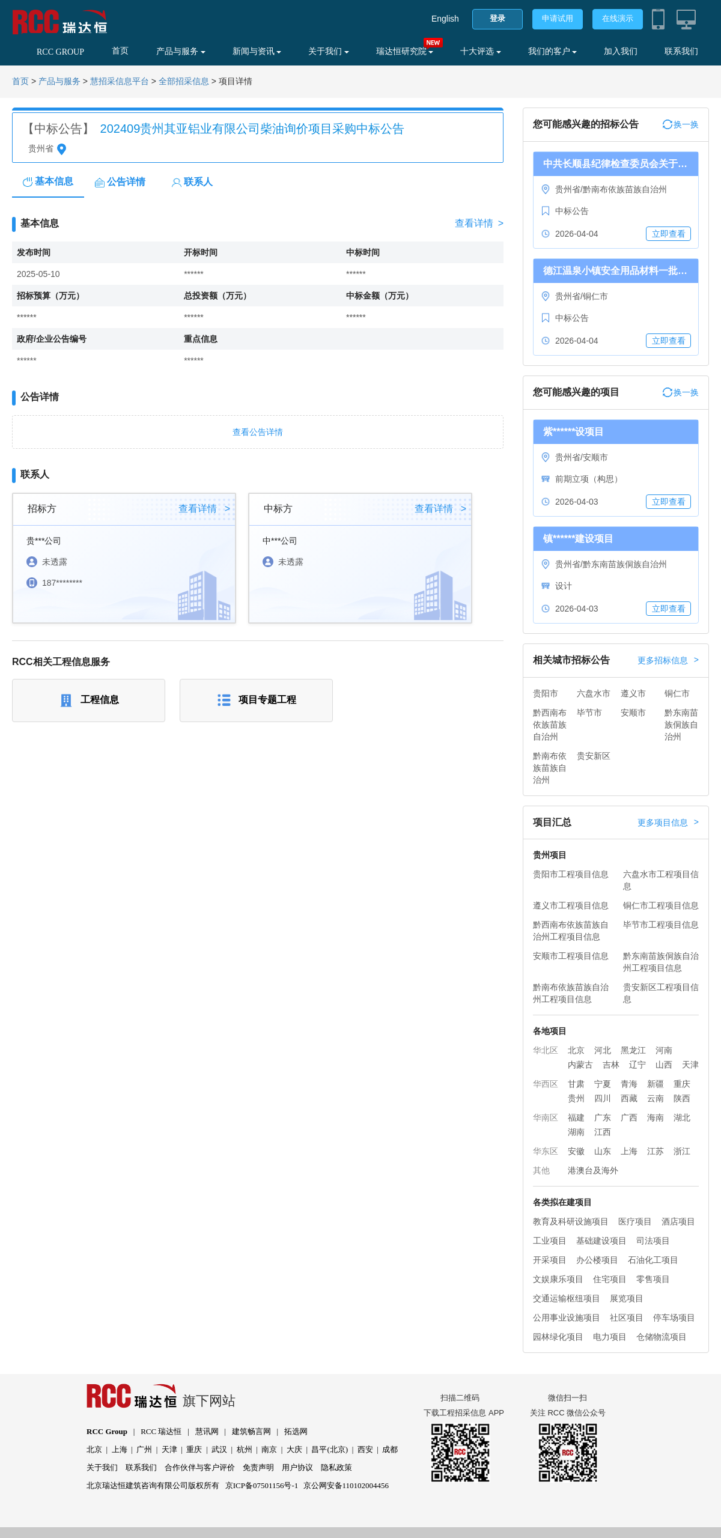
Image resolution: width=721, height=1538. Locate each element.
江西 (602, 1132)
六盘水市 (593, 693)
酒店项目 (678, 1221)
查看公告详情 (258, 432)
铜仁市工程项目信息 (661, 905)
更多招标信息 (668, 660)
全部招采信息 (184, 81)
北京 (576, 1050)
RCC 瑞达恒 (161, 1431)
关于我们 (328, 51)
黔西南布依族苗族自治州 (550, 724)
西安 (365, 1449)
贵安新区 (593, 756)
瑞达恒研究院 (405, 51)
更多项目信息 (668, 822)
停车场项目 (674, 1317)
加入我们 (620, 51)
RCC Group (107, 1431)
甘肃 (576, 1084)
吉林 (611, 1064)
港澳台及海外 (593, 1170)
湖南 (576, 1132)
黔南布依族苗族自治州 (550, 768)
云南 (655, 1098)
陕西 (682, 1098)
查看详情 (479, 223)
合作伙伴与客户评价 (200, 1467)
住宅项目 (610, 1279)
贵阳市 (545, 693)
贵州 (576, 1098)
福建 (576, 1117)
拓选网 (296, 1431)
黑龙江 (633, 1050)
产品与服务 (180, 51)
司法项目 (653, 1240)
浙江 (682, 1151)
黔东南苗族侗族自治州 (681, 724)
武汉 (219, 1449)
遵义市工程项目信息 (571, 905)
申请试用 (557, 18)
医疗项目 (635, 1221)
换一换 (681, 124)
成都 (390, 1449)
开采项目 (550, 1260)
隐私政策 (336, 1467)
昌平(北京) (329, 1449)
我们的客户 (552, 51)
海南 (655, 1117)
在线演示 (617, 18)
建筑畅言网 (251, 1431)
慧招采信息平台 (119, 81)
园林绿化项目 (558, 1337)
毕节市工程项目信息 (661, 924)
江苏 (655, 1151)
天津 (690, 1064)
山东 (602, 1151)
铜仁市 (677, 693)
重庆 (682, 1084)
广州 (144, 1449)
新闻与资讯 (257, 51)
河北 (602, 1050)
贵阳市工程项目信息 (571, 874)
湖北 (682, 1117)
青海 (629, 1084)
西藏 (629, 1098)
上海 (629, 1151)
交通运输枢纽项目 (566, 1298)
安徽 (576, 1151)
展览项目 (626, 1298)
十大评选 (480, 51)
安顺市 (633, 712)
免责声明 (258, 1467)
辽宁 (637, 1064)
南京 (269, 1449)
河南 (664, 1050)
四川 (602, 1098)
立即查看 (669, 234)
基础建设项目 (601, 1240)
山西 (664, 1064)
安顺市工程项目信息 (571, 956)
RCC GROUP (60, 51)
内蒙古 (580, 1064)
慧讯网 (207, 1431)
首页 (120, 50)
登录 (497, 18)
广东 (602, 1117)
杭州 (244, 1449)
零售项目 (653, 1279)
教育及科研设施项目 (571, 1221)
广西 (629, 1117)
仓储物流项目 (661, 1337)
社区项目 (626, 1317)
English (445, 18)
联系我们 (681, 51)
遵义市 (633, 693)
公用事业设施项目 (566, 1317)
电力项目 (610, 1337)
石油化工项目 (653, 1260)
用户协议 (297, 1467)
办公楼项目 (597, 1260)
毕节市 (589, 712)
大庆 (294, 1449)
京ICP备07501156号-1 (262, 1485)
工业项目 (550, 1240)
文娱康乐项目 (558, 1279)
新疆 (655, 1084)
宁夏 (602, 1084)
